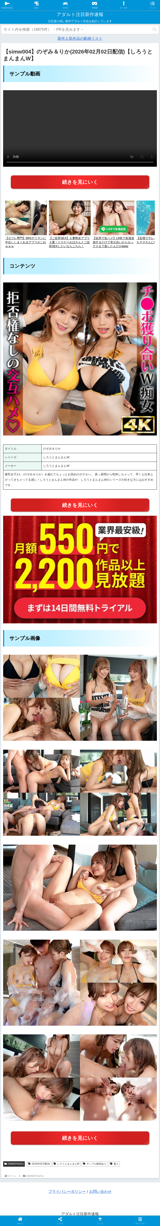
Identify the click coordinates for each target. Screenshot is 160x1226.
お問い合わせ (100, 1192)
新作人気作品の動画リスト (80, 38)
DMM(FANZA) (14, 1163)
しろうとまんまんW (66, 1163)
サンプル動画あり (94, 1163)
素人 (114, 1163)
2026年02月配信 (39, 1163)
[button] (154, 29)
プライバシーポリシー (67, 1192)
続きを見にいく (80, 182)
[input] (80, 29)
